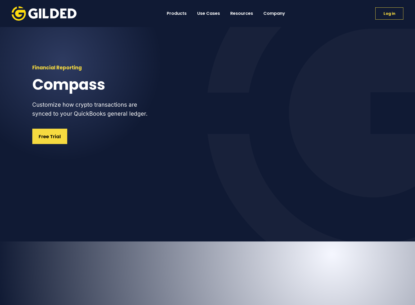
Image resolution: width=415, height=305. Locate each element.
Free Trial (50, 136)
